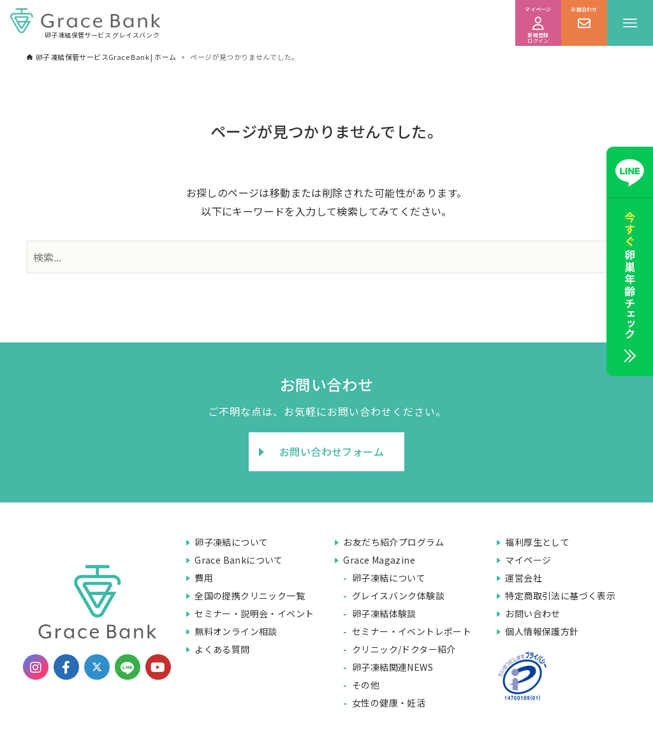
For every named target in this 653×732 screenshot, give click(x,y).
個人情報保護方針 (541, 631)
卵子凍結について (231, 542)
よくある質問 (221, 649)
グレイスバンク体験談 (398, 595)
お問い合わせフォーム (331, 451)
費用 (203, 577)
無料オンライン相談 (235, 631)
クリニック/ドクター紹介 (404, 649)
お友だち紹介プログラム (393, 542)
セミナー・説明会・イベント (254, 613)
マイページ (528, 559)
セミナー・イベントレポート (411, 631)
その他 (365, 684)
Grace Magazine (379, 559)
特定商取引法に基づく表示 (560, 595)
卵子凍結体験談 (384, 613)
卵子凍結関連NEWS (392, 667)
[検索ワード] (326, 257)
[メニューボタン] (630, 23)
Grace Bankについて (238, 559)
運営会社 (523, 577)
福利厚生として (537, 542)
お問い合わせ (532, 613)
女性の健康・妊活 (388, 702)
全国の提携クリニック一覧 (249, 595)
